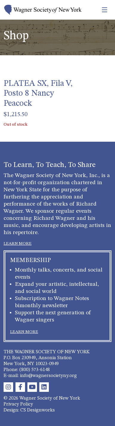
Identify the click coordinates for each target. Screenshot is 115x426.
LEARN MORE (18, 244)
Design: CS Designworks (29, 410)
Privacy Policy (18, 404)
